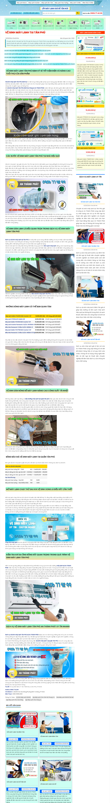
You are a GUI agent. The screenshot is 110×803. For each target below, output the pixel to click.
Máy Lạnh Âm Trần (47, 3)
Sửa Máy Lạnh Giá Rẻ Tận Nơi (64, 697)
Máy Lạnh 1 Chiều (75, 3)
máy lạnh (60, 219)
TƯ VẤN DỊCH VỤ (16, 14)
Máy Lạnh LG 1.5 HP (36, 23)
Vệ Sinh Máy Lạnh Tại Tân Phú (90, 204)
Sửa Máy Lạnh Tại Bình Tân (16, 732)
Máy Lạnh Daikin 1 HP (48, 24)
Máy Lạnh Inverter (34, 3)
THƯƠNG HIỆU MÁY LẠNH (33, 14)
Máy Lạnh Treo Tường (61, 3)
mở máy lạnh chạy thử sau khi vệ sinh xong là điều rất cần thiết (23, 64)
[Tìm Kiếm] (61, 13)
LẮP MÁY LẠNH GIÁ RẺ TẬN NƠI (55, 8)
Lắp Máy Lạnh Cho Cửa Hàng (14, 700)
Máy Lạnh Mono (22, 3)
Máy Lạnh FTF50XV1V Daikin (86, 108)
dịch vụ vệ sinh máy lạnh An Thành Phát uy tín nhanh (59, 64)
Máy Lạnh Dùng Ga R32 (61, 24)
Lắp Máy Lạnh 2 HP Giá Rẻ (98, 24)
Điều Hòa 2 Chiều (87, 3)
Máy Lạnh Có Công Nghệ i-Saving (73, 24)
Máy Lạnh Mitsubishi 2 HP (85, 24)
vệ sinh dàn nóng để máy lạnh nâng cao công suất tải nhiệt (22, 58)
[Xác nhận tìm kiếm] (78, 13)
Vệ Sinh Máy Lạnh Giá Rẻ (23, 697)
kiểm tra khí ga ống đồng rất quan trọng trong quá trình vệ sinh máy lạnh (26, 61)
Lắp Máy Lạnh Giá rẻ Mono (23, 24)
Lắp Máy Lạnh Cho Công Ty (33, 700)
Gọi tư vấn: (92, 13)
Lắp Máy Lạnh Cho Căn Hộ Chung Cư (43, 697)
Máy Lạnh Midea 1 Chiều (11, 24)
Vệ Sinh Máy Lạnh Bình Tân (50, 737)
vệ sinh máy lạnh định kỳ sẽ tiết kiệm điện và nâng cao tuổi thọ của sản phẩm (28, 51)
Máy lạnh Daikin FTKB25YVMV (86, 150)
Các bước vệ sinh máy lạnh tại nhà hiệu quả (58, 54)
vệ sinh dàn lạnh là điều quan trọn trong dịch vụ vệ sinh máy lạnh (24, 54)
